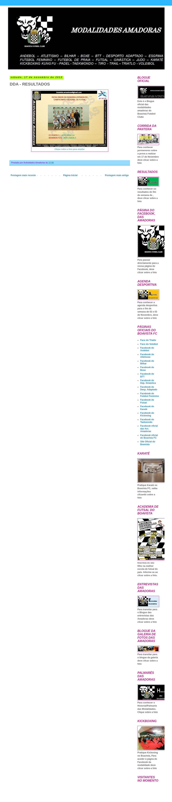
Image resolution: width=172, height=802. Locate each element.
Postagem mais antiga (117, 175)
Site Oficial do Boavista (147, 443)
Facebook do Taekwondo (147, 420)
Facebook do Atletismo (147, 355)
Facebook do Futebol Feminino (149, 394)
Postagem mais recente (23, 175)
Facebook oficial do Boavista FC (149, 436)
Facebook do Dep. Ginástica (148, 381)
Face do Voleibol (149, 344)
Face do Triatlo (148, 340)
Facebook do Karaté (147, 407)
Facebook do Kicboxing (147, 414)
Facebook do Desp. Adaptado (148, 388)
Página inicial (70, 175)
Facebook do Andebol (147, 349)
